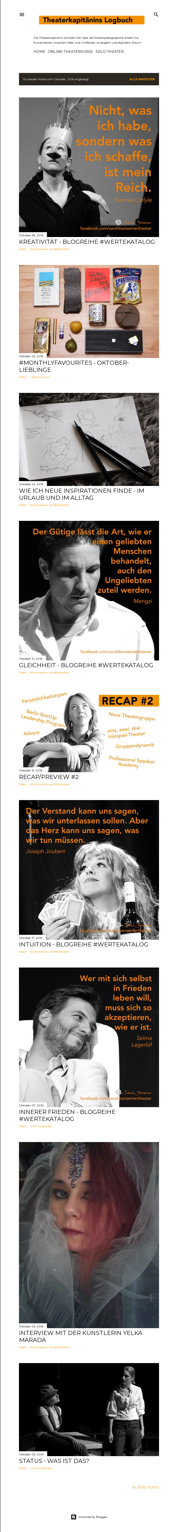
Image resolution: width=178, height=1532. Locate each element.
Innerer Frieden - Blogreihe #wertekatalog (67, 1115)
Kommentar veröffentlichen (50, 249)
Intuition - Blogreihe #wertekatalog (83, 944)
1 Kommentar (40, 377)
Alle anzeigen (142, 79)
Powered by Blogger (89, 1517)
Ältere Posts (145, 1487)
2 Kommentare (41, 1126)
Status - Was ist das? (54, 1460)
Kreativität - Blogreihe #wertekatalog (87, 241)
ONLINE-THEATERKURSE (70, 51)
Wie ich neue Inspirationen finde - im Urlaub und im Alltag (81, 494)
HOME (39, 51)
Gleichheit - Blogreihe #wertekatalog (86, 665)
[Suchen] (156, 13)
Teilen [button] (23, 249)
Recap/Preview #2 (49, 776)
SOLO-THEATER (110, 51)
